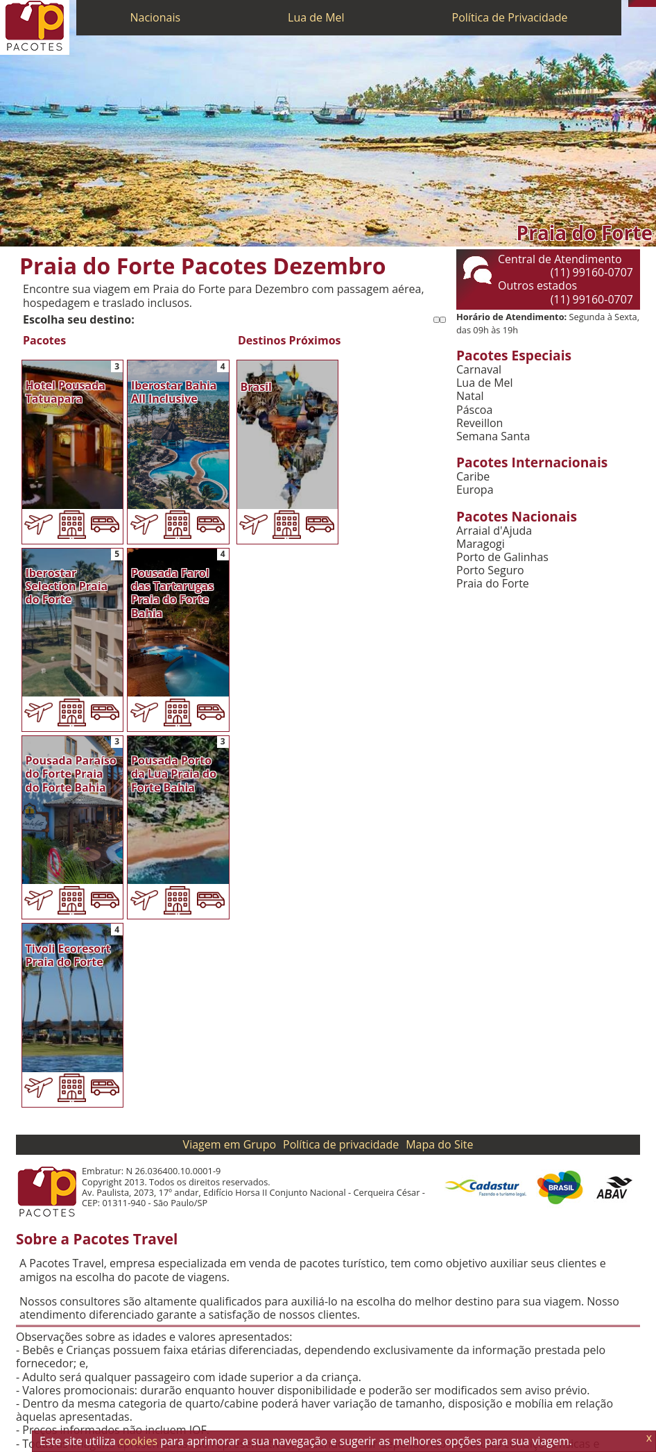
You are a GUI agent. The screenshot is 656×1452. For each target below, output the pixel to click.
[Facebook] (652, 3)
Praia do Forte (492, 583)
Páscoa (474, 410)
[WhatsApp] (638, 3)
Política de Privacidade (510, 17)
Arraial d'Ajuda (494, 530)
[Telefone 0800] (631, 3)
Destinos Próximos (289, 340)
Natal (470, 396)
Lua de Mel (316, 17)
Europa (475, 489)
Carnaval (478, 369)
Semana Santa (493, 436)
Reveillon (479, 423)
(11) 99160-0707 (592, 272)
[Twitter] (645, 3)
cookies (138, 1441)
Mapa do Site (439, 1144)
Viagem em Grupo (229, 1144)
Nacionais (155, 17)
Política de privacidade (341, 1144)
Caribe (473, 476)
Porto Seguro (490, 570)
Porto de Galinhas (502, 557)
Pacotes (44, 340)
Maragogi (480, 544)
